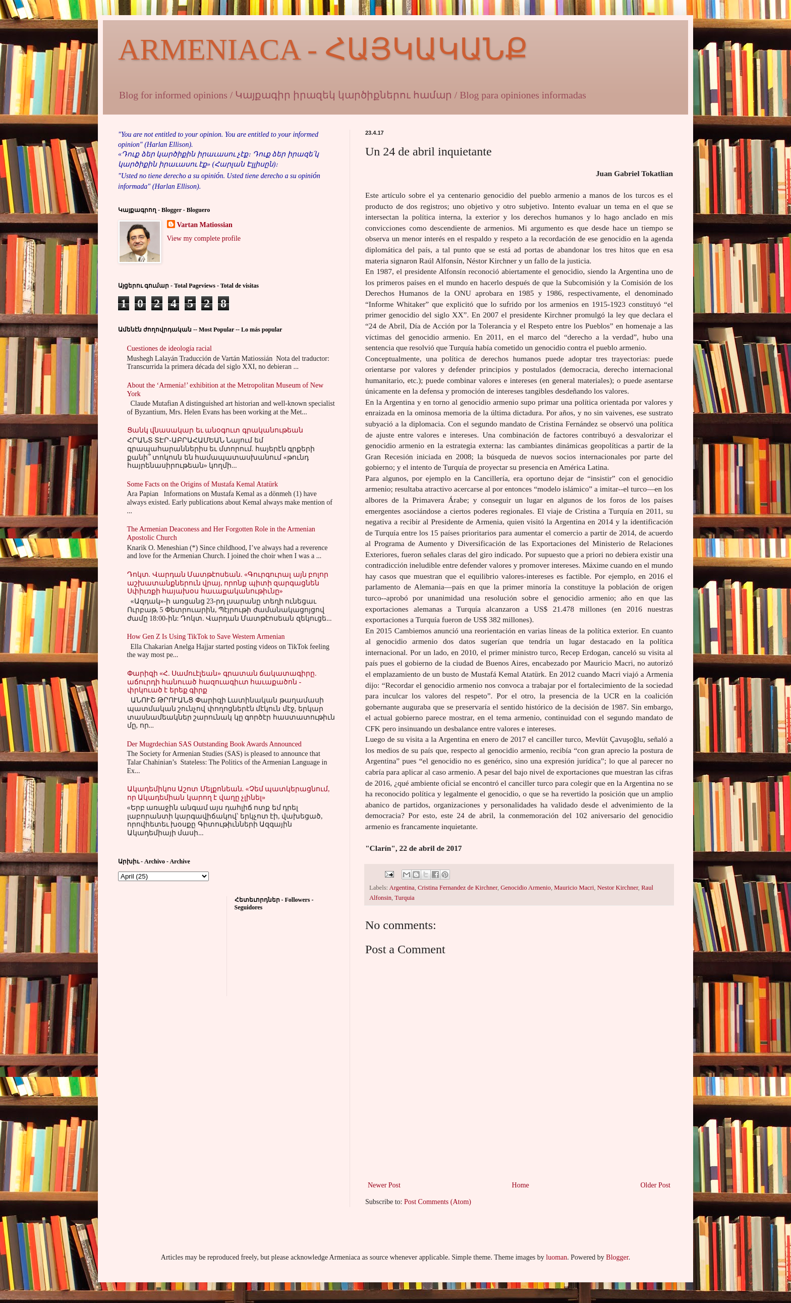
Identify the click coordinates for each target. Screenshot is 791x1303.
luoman (556, 1257)
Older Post (656, 1185)
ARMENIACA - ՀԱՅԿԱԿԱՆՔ (323, 49)
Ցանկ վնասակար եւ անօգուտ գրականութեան (215, 430)
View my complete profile (204, 238)
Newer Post (384, 1185)
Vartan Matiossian (205, 225)
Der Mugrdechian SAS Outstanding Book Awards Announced (214, 744)
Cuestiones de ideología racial (169, 348)
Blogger (617, 1257)
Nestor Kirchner (617, 887)
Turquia (404, 897)
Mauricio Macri (574, 887)
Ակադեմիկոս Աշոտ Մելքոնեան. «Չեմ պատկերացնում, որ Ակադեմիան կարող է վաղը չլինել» (228, 793)
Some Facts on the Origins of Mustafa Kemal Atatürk (202, 484)
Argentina (402, 887)
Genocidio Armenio (525, 887)
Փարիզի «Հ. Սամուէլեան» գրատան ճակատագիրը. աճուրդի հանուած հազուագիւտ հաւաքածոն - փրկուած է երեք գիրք (222, 682)
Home (520, 1185)
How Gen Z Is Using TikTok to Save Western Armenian (206, 636)
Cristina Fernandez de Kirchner (457, 887)
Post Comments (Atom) (437, 1202)
